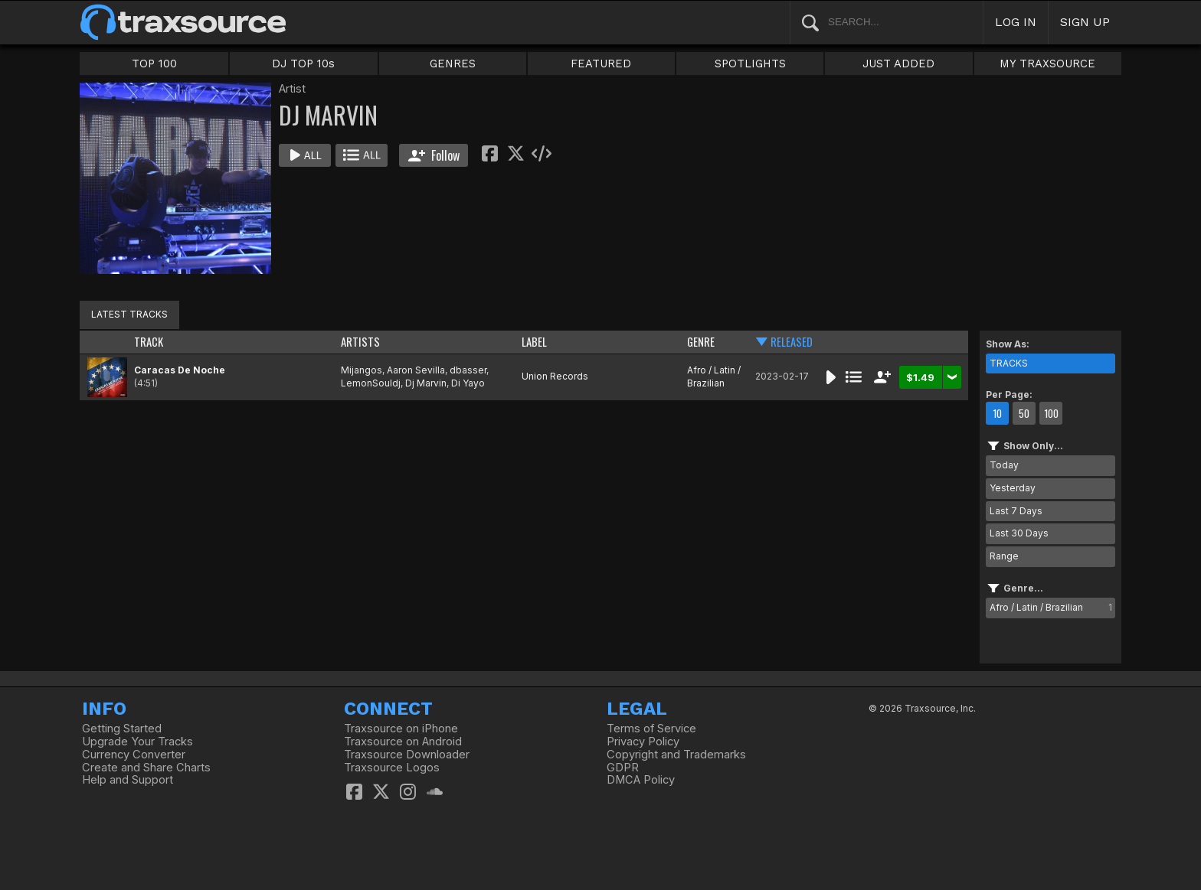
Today (1004, 465)
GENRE (701, 342)
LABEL (534, 342)
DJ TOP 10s (303, 63)
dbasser (468, 370)
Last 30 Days (1019, 533)
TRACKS (1009, 363)
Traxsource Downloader (407, 754)
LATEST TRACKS (129, 314)
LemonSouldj (371, 383)
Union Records (555, 376)
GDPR (623, 767)
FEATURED (601, 63)
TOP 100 (154, 63)
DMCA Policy (641, 780)
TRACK (148, 342)
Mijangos (361, 370)
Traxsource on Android (403, 741)
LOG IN (1015, 22)
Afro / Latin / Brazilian (714, 376)
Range (1004, 556)
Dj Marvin (426, 383)
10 (997, 413)
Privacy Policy (643, 741)
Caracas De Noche (179, 370)
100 (1051, 413)
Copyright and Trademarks (676, 754)
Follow (434, 155)
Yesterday (1013, 488)
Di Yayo (468, 383)
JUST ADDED (898, 63)
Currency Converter (133, 754)
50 (1024, 413)
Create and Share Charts (146, 767)
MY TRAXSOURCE (1047, 63)
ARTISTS (360, 342)
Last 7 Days (1016, 511)
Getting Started (122, 728)
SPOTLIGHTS (750, 63)
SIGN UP (1085, 22)
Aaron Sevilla (416, 370)
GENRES (453, 63)
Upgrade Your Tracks (137, 741)
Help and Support (127, 780)
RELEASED (792, 342)
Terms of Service (651, 728)
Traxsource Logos (392, 767)
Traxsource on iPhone (401, 728)
